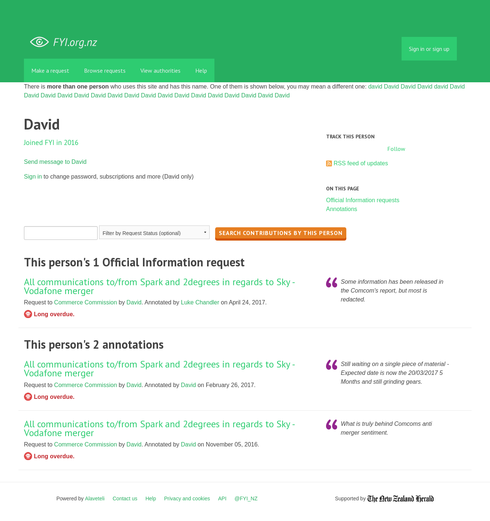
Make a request (50, 70)
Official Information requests (362, 200)
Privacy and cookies (187, 498)
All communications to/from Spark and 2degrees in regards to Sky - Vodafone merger (159, 286)
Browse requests (105, 70)
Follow (396, 148)
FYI (66, 42)
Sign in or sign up (429, 48)
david (375, 86)
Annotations (341, 209)
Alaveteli (95, 498)
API (222, 498)
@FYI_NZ (246, 498)
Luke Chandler (200, 302)
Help (201, 70)
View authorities (160, 70)
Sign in (33, 176)
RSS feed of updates (360, 163)
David (391, 86)
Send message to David (55, 162)
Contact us (125, 498)
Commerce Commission (85, 302)
